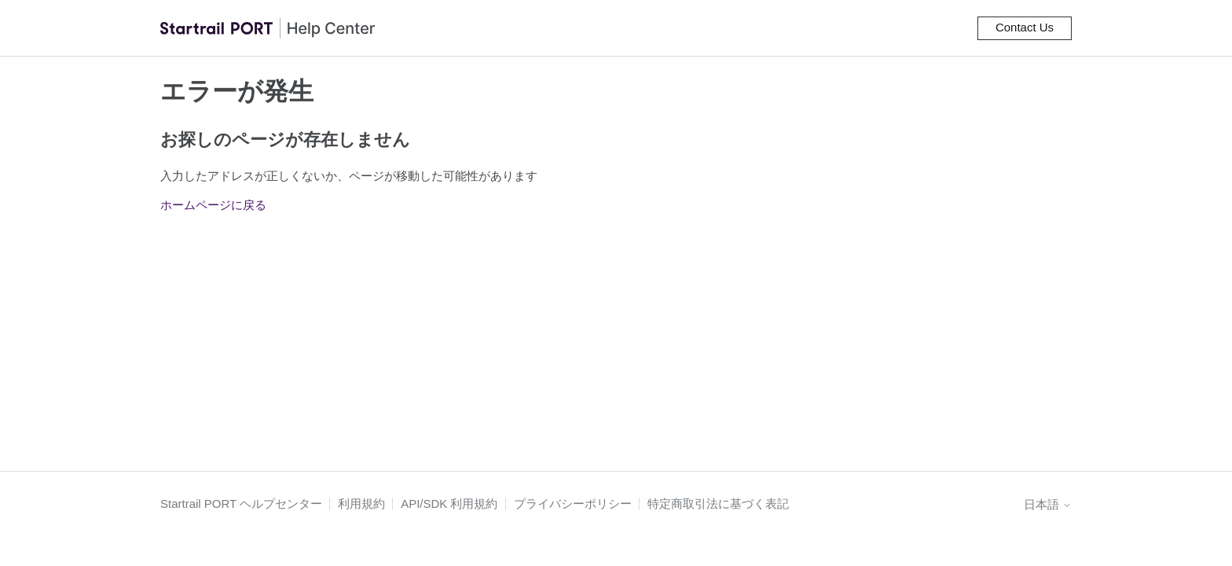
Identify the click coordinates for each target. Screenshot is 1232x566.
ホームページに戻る (213, 204)
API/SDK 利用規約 (449, 503)
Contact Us (1025, 27)
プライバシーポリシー (573, 503)
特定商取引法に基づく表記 (718, 503)
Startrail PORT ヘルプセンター (241, 503)
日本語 (1048, 504)
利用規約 (361, 503)
